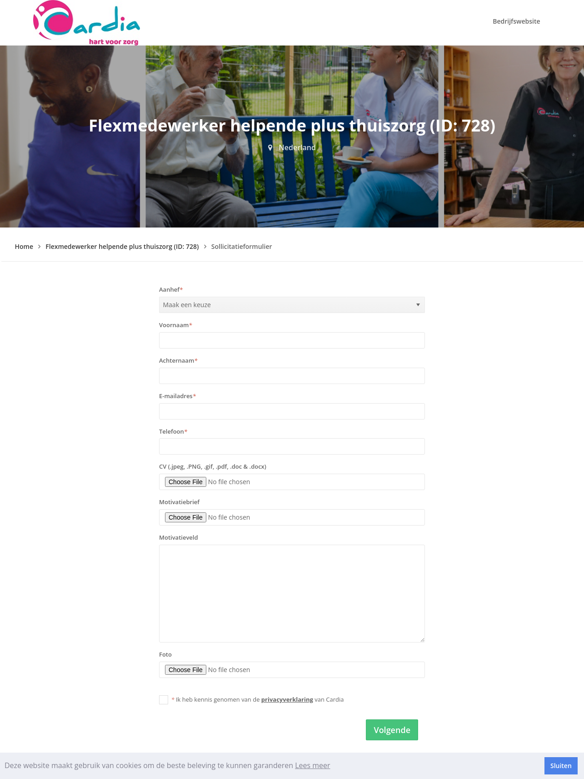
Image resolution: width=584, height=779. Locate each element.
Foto (165, 654)
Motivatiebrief (179, 502)
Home (24, 246)
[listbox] (292, 305)
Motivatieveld (178, 537)
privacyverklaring (287, 699)
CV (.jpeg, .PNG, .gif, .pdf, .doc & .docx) (212, 466)
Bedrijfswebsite (516, 21)
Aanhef (171, 289)
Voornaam (175, 325)
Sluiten (561, 765)
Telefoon (173, 431)
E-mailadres (177, 396)
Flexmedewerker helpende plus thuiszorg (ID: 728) (122, 246)
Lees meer (312, 765)
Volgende (392, 729)
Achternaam (178, 360)
